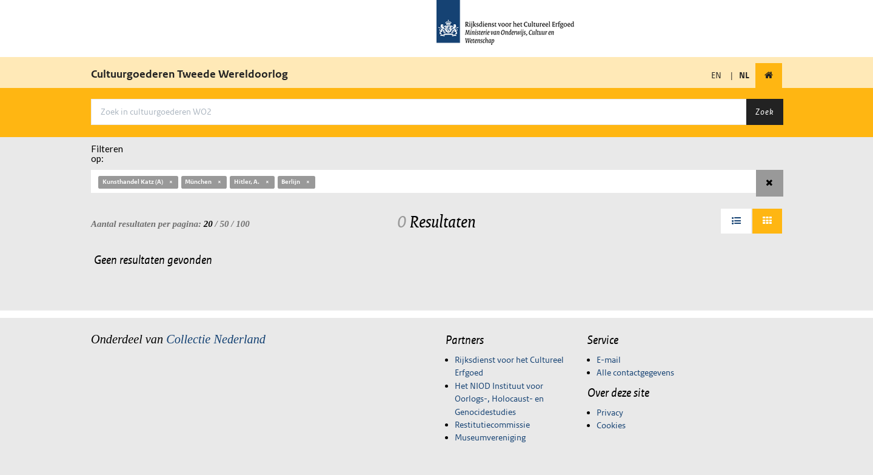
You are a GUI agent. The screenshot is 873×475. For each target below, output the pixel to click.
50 (224, 224)
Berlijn (296, 181)
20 (208, 224)
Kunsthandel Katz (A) (138, 181)
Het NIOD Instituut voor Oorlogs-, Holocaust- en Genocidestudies (499, 398)
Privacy (610, 412)
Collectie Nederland (216, 339)
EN (716, 75)
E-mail (609, 359)
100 (243, 224)
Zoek (764, 111)
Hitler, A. (252, 181)
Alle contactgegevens (635, 372)
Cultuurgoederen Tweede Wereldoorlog (189, 74)
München (203, 181)
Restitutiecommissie (492, 424)
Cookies (611, 425)
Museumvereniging (490, 437)
